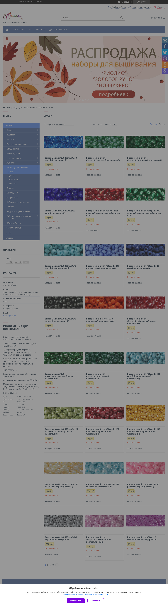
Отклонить (95, 601)
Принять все (75, 601)
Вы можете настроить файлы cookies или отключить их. (83, 595)
